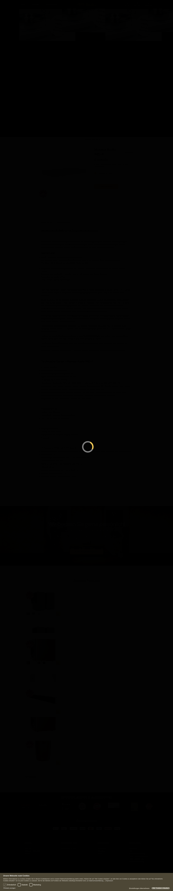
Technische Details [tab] (63, 221)
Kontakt (35, 4)
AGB (130, 850)
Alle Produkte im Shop (68, 847)
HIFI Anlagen (28, 24)
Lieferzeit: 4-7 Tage (105, 172)
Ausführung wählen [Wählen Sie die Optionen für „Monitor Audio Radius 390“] (58, 662)
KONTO (137, 4)
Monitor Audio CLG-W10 (35, 768)
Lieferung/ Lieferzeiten (32, 850)
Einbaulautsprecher (125, 43)
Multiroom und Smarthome (35, 138)
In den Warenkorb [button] (58, 711)
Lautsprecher (111, 10)
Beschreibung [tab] (46, 221)
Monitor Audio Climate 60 (36, 619)
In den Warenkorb (106, 185)
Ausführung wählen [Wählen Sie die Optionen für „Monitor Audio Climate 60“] (58, 613)
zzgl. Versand (105, 161)
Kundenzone (102, 847)
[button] (10, 888)
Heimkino (67, 10)
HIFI (22, 10)
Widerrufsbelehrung (136, 858)
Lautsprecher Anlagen (121, 24)
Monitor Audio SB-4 (34, 717)
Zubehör (34, 51)
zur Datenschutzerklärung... (96, 881)
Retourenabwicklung (136, 861)
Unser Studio (51, 4)
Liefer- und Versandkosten (138, 855)
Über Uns (28, 847)
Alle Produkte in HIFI (36, 66)
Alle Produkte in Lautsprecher (122, 66)
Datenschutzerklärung (137, 853)
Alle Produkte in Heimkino (78, 57)
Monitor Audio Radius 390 (36, 668)
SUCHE (127, 4)
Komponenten (37, 34)
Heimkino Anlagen (75, 24)
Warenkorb (101, 850)
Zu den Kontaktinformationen (86, 551)
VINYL (152, 10)
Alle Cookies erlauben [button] (159, 888)
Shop (23, 4)
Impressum (109, 881)
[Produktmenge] (99, 178)
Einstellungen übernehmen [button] (137, 888)
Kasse (100, 853)
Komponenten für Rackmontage (71, 138)
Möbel (33, 43)
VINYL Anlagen (158, 24)
